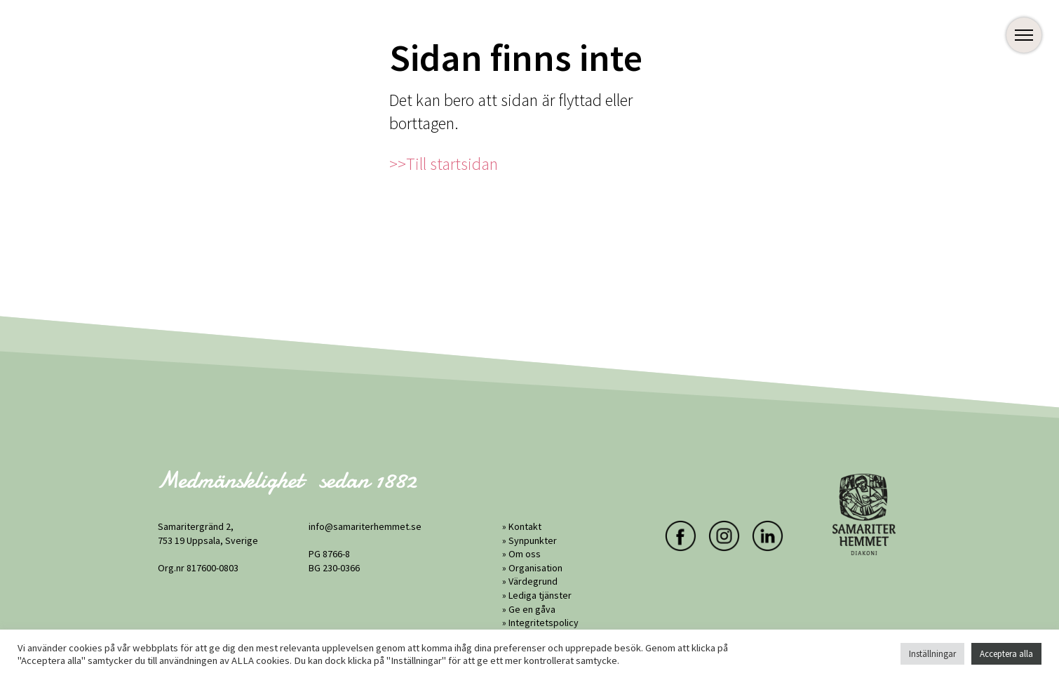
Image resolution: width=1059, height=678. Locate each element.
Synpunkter (532, 540)
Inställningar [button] (932, 654)
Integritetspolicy (543, 622)
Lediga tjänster (540, 595)
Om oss (524, 553)
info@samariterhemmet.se (365, 526)
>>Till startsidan (443, 164)
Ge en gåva (531, 609)
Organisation (535, 567)
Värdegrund (533, 581)
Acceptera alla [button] (1006, 654)
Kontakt (524, 526)
